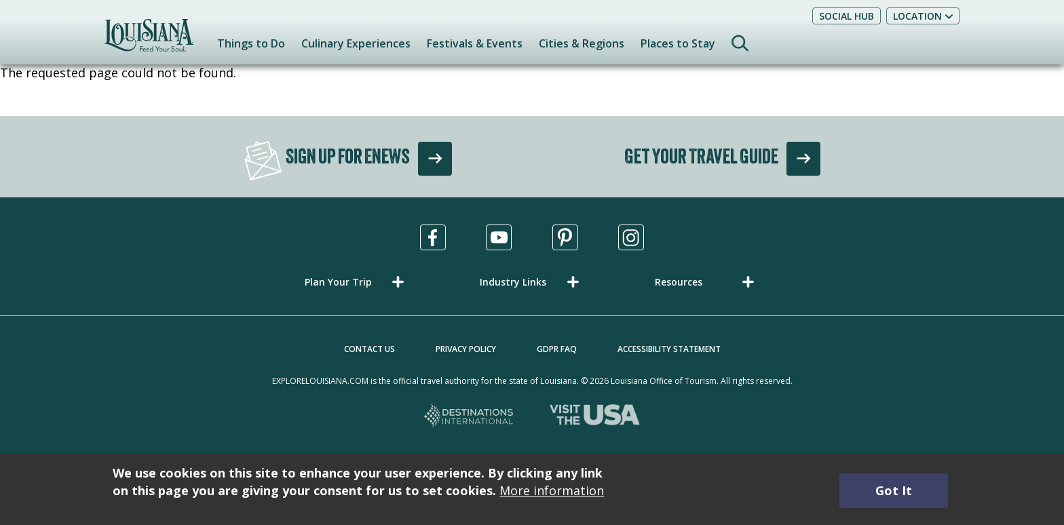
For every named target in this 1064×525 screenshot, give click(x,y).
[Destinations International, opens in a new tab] (469, 416)
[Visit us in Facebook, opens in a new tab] (433, 237)
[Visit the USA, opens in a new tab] (595, 416)
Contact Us (369, 349)
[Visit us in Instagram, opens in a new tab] (631, 237)
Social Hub (846, 15)
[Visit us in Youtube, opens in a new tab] (499, 237)
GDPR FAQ (557, 349)
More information (551, 490)
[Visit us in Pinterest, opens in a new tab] (565, 237)
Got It (893, 490)
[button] (357, 281)
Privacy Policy (466, 349)
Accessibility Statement (669, 349)
